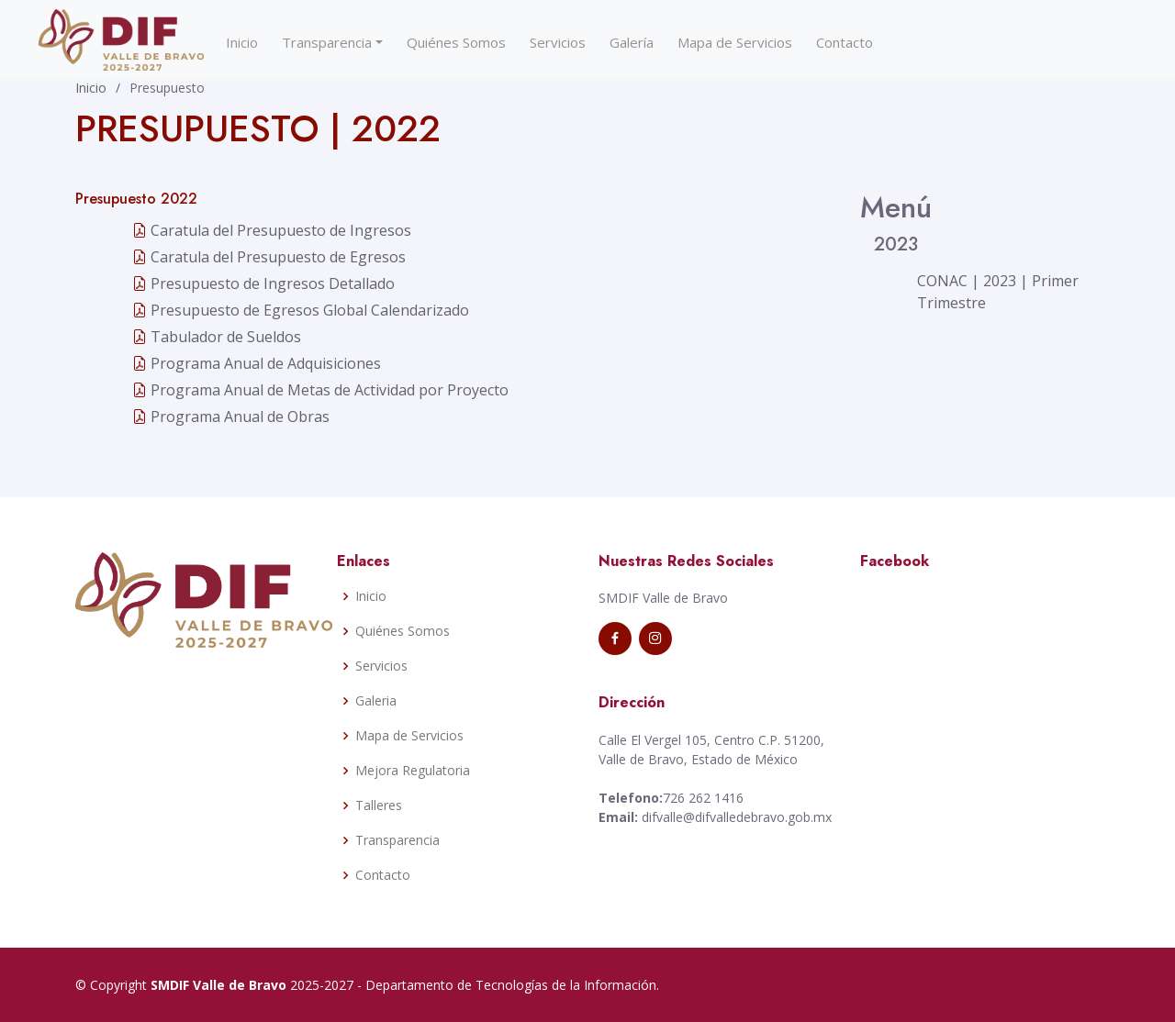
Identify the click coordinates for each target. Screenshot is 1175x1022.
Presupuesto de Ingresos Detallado (263, 283)
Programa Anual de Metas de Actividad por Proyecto (320, 390)
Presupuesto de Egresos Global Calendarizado (300, 310)
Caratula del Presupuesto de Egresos (269, 257)
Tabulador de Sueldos (216, 337)
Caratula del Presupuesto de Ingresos (271, 230)
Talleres (378, 805)
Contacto (844, 42)
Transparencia (327, 42)
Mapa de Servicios (734, 42)
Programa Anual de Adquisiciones (256, 363)
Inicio (242, 42)
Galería (632, 42)
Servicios (558, 42)
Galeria (376, 700)
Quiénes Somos (456, 42)
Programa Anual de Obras (231, 416)
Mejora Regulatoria (412, 770)
